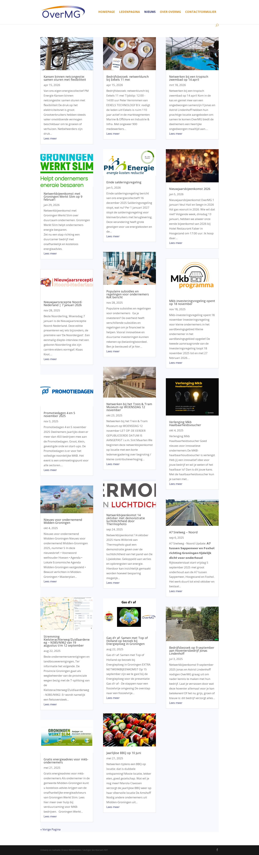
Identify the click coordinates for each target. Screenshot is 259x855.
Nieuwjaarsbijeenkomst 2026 (189, 189)
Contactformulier (200, 12)
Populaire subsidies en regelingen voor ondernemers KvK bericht (127, 294)
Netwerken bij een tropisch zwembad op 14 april (188, 78)
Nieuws (150, 12)
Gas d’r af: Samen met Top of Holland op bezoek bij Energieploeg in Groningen (127, 641)
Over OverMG (170, 12)
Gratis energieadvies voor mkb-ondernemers (66, 760)
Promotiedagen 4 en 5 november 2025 (59, 414)
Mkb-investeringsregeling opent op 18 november (192, 302)
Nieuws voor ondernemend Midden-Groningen (63, 521)
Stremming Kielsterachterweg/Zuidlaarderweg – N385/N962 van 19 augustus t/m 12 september (67, 641)
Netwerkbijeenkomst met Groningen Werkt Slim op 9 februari (63, 196)
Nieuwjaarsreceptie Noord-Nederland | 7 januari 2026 (63, 303)
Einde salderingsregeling (123, 182)
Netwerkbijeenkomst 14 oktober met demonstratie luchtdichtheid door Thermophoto (125, 519)
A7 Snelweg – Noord (183, 532)
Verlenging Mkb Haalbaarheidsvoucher (185, 423)
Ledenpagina (129, 12)
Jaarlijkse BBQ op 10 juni (123, 753)
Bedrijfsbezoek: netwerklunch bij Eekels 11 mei (127, 78)
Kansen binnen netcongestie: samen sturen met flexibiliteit (65, 78)
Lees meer (50, 138)
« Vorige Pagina (50, 829)
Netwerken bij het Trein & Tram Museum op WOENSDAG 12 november (129, 407)
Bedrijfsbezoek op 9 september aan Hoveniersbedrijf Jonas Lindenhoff (191, 650)
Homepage (106, 12)
